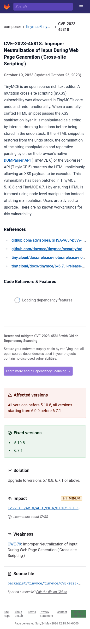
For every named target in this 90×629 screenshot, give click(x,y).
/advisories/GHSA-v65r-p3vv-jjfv (49, 240)
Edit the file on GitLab (51, 592)
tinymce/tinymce (40, 26)
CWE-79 (14, 544)
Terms (32, 611)
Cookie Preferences (78, 613)
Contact (62, 611)
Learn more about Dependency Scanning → (38, 371)
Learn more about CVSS (30, 517)
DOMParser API (17, 160)
